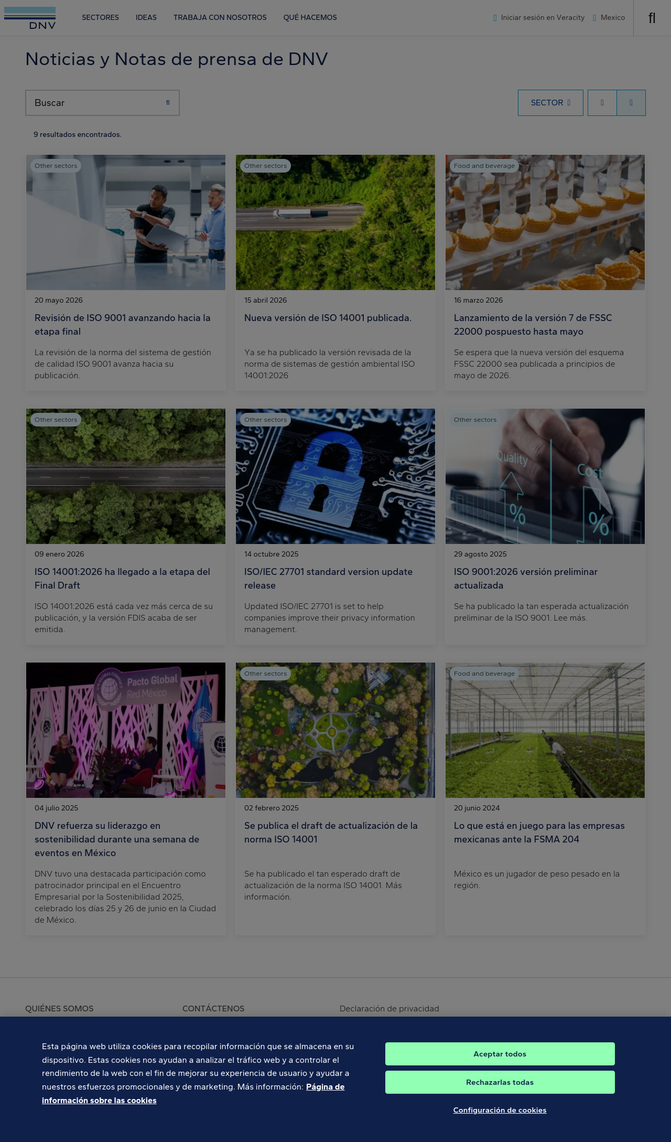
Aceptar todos (499, 1059)
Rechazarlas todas (500, 1088)
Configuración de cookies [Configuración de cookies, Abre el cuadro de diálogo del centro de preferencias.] (500, 1115)
